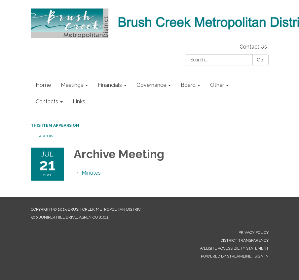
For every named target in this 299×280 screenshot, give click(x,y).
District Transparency (244, 240)
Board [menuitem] (188, 85)
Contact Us (253, 47)
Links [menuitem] (79, 101)
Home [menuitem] (43, 85)
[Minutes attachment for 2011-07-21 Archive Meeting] (91, 173)
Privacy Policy (254, 232)
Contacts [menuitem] (47, 101)
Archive (47, 136)
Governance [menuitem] (151, 85)
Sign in (261, 256)
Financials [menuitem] (110, 85)
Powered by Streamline (226, 256)
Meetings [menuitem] (72, 85)
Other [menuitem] (217, 85)
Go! (260, 59)
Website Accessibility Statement (234, 248)
